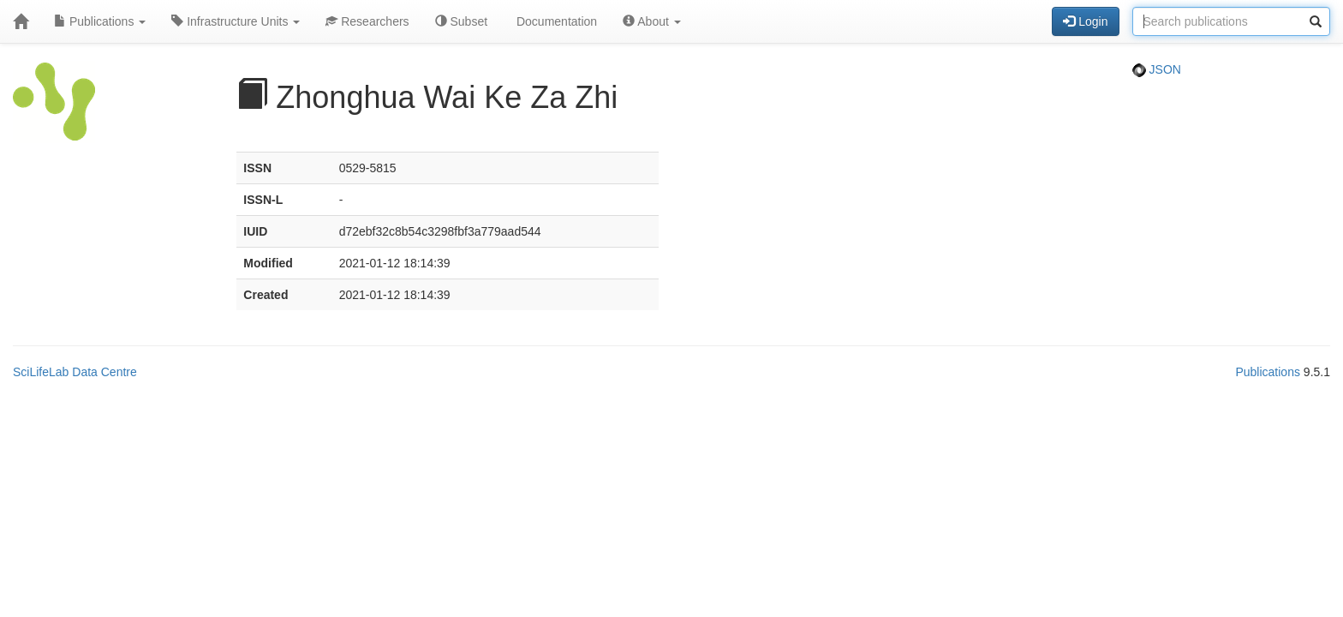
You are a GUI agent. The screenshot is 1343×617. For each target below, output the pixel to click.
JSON (1156, 69)
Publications (100, 21)
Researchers (367, 21)
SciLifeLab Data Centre (75, 372)
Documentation (555, 21)
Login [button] (1085, 21)
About (652, 21)
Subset (461, 21)
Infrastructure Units (235, 21)
